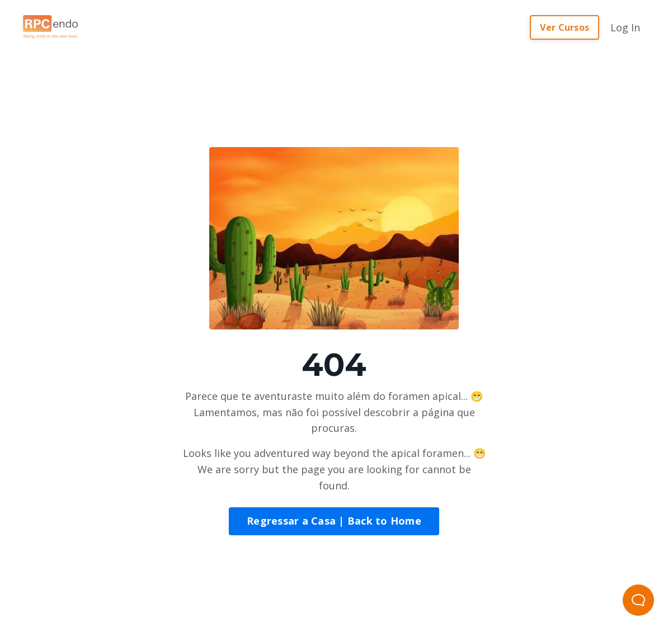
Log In (625, 27)
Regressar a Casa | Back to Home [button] (334, 520)
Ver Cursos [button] (565, 27)
